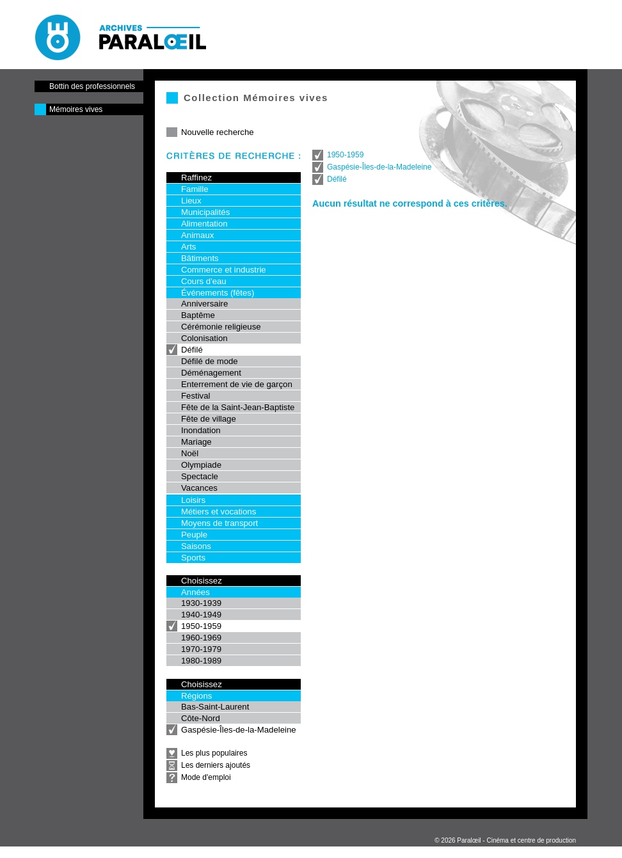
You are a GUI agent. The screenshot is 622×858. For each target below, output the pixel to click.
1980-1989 (201, 660)
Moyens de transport (219, 523)
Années (195, 592)
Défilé (192, 349)
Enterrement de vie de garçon (236, 384)
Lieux (191, 200)
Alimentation (204, 223)
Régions (196, 696)
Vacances (199, 488)
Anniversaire (204, 303)
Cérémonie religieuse (221, 326)
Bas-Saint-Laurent (215, 706)
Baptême (198, 315)
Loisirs (193, 500)
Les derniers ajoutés (215, 765)
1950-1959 (201, 626)
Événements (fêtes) (217, 293)
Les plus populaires (214, 753)
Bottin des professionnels (92, 86)
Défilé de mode (209, 361)
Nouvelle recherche (217, 132)
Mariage (196, 442)
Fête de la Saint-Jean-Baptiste (237, 407)
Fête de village (208, 419)
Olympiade (201, 465)
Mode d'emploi (206, 777)
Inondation (201, 430)
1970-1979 (201, 649)
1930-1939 (201, 603)
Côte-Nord (200, 718)
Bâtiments (200, 258)
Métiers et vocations (218, 511)
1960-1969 (201, 637)
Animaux (197, 235)
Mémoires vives (75, 109)
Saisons (196, 546)
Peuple (194, 534)
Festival (195, 396)
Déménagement (211, 372)
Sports (193, 557)
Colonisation (204, 338)
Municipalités (205, 212)
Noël (189, 453)
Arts (188, 246)
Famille (195, 189)
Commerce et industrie (223, 269)
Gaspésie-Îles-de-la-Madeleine (238, 730)
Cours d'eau (204, 281)
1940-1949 (201, 614)
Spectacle (199, 476)
